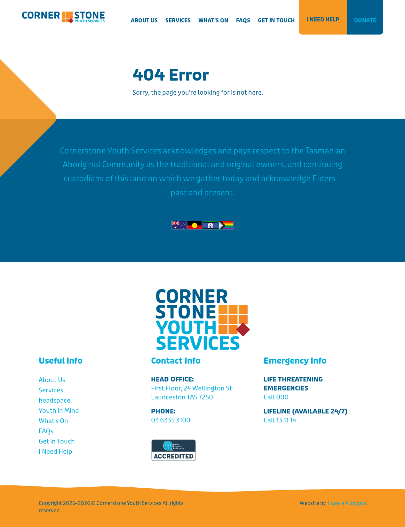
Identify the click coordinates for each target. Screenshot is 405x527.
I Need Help (323, 19)
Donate (365, 20)
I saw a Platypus (347, 503)
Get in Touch (276, 20)
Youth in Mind (59, 411)
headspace (54, 401)
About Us (144, 20)
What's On (213, 20)
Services (178, 20)
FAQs (243, 20)
